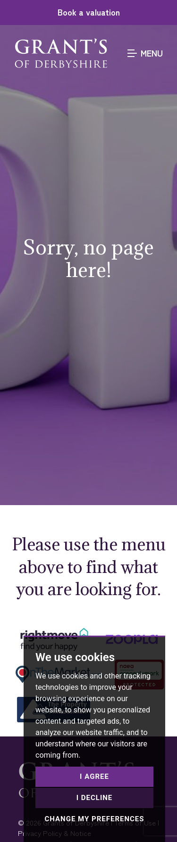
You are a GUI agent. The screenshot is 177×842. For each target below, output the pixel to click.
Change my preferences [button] (94, 819)
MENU (145, 53)
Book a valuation (89, 12)
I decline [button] (94, 797)
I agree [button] (94, 776)
